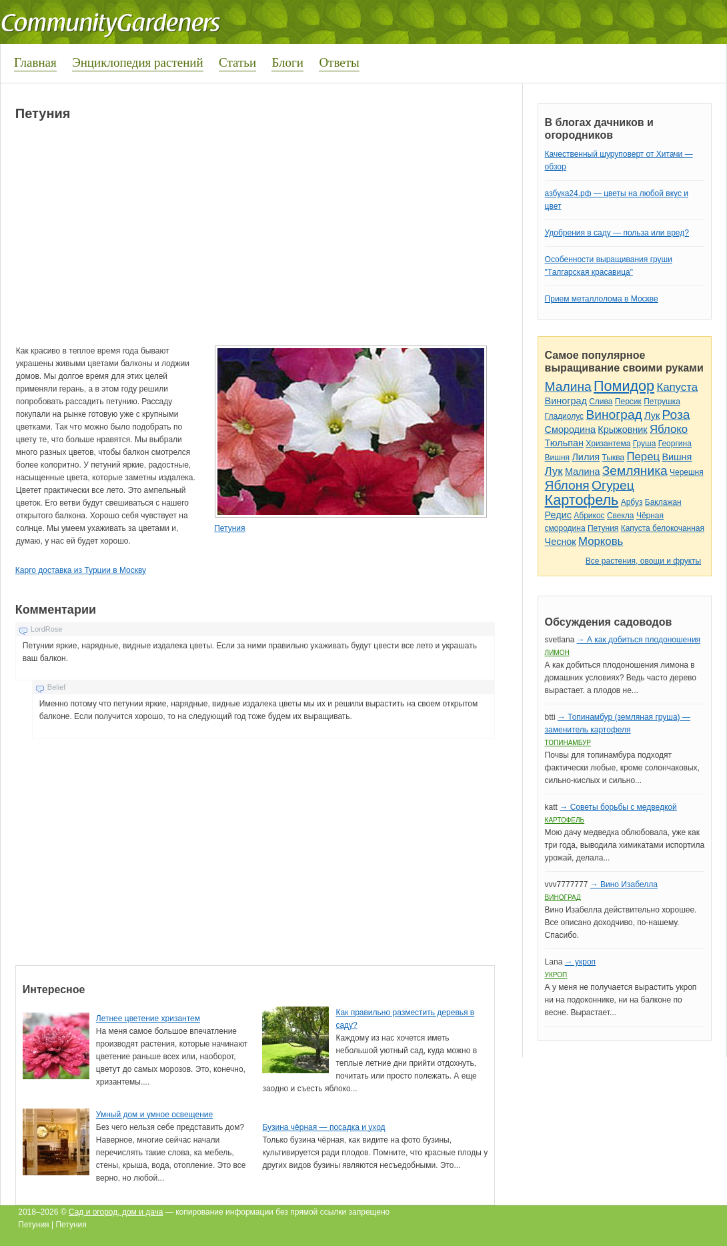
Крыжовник (622, 429)
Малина (568, 387)
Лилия (586, 457)
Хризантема (608, 443)
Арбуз (632, 502)
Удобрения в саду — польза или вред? (617, 232)
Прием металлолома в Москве (601, 298)
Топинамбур (568, 742)
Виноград (566, 401)
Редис (558, 515)
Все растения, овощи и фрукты (643, 561)
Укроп (556, 975)
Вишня (557, 457)
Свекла (620, 515)
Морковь (600, 541)
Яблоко (669, 429)
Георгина (675, 443)
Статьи (237, 62)
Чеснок (560, 541)
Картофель (582, 500)
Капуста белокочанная (662, 528)
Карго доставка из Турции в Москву (80, 570)
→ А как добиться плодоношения (638, 639)
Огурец (613, 485)
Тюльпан (564, 443)
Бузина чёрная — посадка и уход (323, 1127)
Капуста (677, 387)
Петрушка (662, 401)
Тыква (613, 457)
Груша (644, 443)
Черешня (687, 472)
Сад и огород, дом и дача (116, 1212)
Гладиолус (564, 416)
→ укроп (580, 962)
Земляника (635, 471)
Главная (35, 62)
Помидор (624, 386)
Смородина (570, 429)
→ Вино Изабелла (624, 884)
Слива (600, 401)
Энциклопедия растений (137, 62)
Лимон (557, 652)
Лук (652, 415)
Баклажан (663, 502)
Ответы (339, 62)
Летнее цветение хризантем (148, 1018)
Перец (643, 456)
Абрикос (589, 515)
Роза (676, 415)
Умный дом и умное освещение (154, 1114)
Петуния (229, 528)
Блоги (287, 62)
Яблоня (567, 485)
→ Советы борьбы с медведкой (618, 807)
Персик (628, 401)
